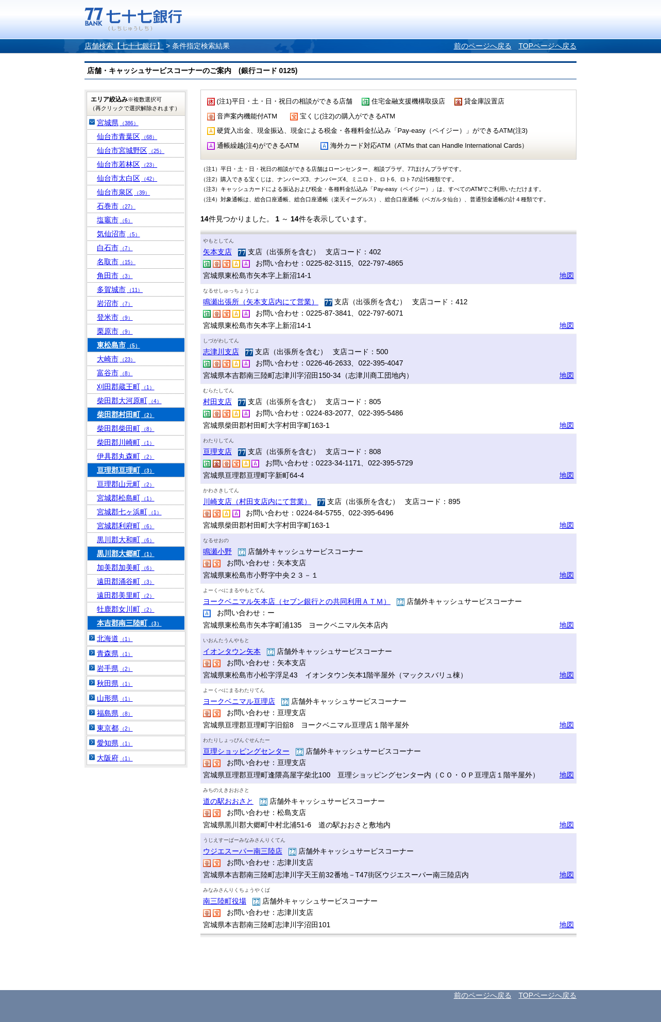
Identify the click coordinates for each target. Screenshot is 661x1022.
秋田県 (115, 683)
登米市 (115, 317)
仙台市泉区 (123, 192)
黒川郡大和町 (126, 539)
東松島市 (118, 345)
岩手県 (115, 668)
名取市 (116, 261)
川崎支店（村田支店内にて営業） (257, 501)
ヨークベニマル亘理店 (239, 701)
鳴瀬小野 (217, 551)
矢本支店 (217, 252)
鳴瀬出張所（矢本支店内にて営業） (260, 302)
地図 (567, 275)
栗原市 (115, 331)
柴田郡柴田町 (126, 428)
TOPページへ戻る (547, 46)
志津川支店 (221, 352)
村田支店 (217, 401)
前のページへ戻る (483, 46)
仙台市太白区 (127, 178)
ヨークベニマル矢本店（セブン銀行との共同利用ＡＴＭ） (297, 601)
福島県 (115, 713)
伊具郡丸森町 (126, 456)
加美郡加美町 (126, 567)
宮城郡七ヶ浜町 (129, 512)
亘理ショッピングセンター (246, 751)
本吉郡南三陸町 (129, 623)
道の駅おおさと (228, 801)
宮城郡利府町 (126, 526)
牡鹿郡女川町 (126, 609)
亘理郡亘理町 (126, 470)
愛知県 (115, 743)
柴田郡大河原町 (129, 400)
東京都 (115, 728)
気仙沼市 (118, 234)
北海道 (115, 638)
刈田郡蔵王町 (126, 387)
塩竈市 (115, 220)
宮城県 (118, 122)
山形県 (115, 698)
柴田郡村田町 (126, 414)
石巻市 (116, 206)
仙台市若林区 (127, 164)
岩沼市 (115, 303)
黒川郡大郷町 (126, 553)
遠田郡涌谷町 (126, 581)
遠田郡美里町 (126, 595)
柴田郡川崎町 (126, 442)
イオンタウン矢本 (232, 651)
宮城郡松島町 (126, 498)
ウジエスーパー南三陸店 (242, 851)
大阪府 (115, 758)
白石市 (115, 248)
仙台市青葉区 (127, 136)
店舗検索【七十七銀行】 (124, 46)
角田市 (115, 275)
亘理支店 (217, 451)
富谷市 (115, 373)
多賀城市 (120, 289)
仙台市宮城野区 (130, 150)
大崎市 (116, 359)
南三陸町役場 (224, 901)
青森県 (115, 653)
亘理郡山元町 (126, 484)
